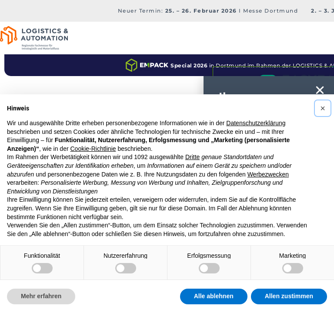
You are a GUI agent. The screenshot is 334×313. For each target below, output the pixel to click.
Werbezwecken (268, 174)
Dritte (192, 156)
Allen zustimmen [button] (289, 296)
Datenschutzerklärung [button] (255, 123)
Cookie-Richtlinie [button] (93, 148)
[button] (323, 108)
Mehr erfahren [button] (41, 296)
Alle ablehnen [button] (214, 296)
